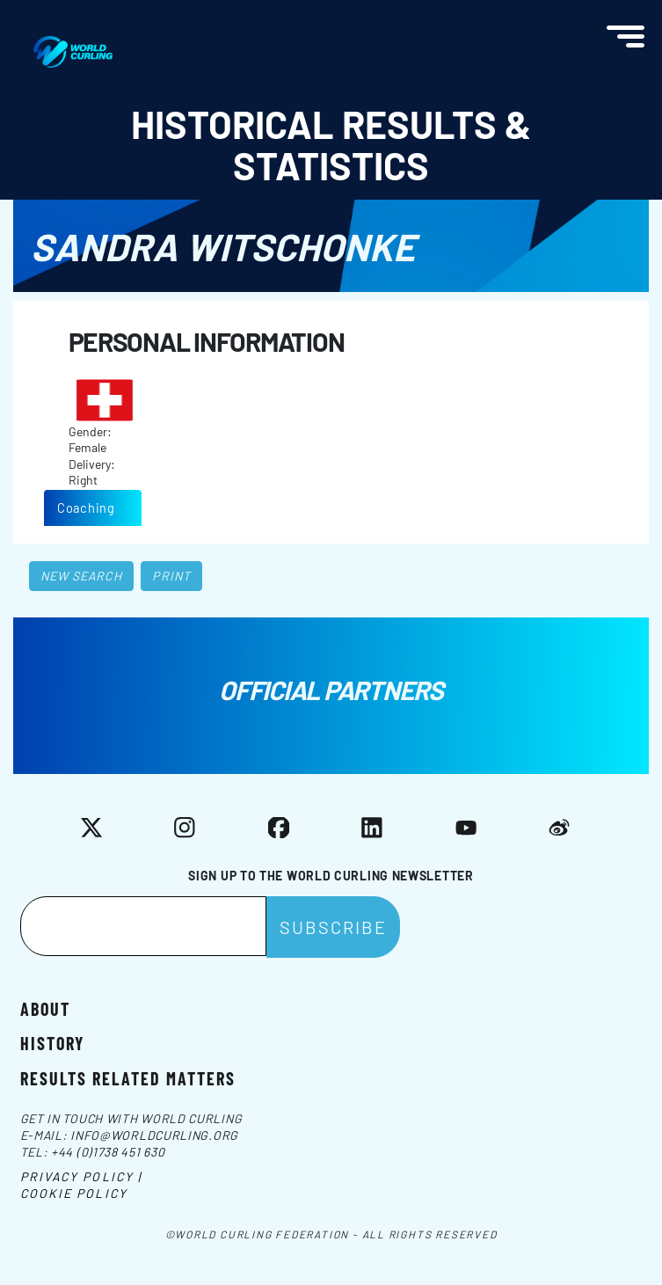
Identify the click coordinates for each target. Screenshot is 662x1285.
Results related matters (128, 1077)
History (52, 1042)
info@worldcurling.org (154, 1135)
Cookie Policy (73, 1193)
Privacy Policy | (81, 1176)
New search (81, 575)
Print (171, 575)
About (45, 1008)
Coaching (86, 507)
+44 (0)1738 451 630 (107, 1151)
